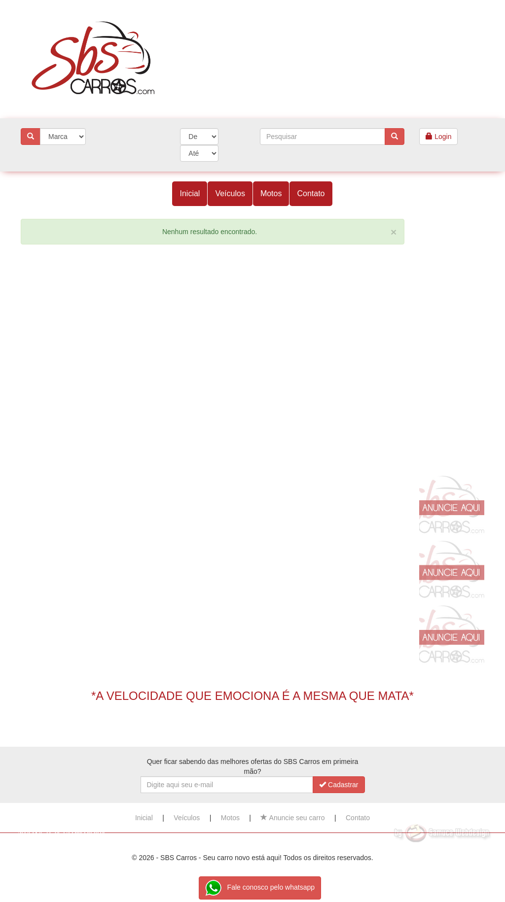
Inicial (190, 193)
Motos (271, 193)
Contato (311, 193)
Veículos (230, 193)
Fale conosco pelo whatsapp (260, 888)
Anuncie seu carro (292, 818)
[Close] (394, 232)
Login (438, 136)
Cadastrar (338, 785)
